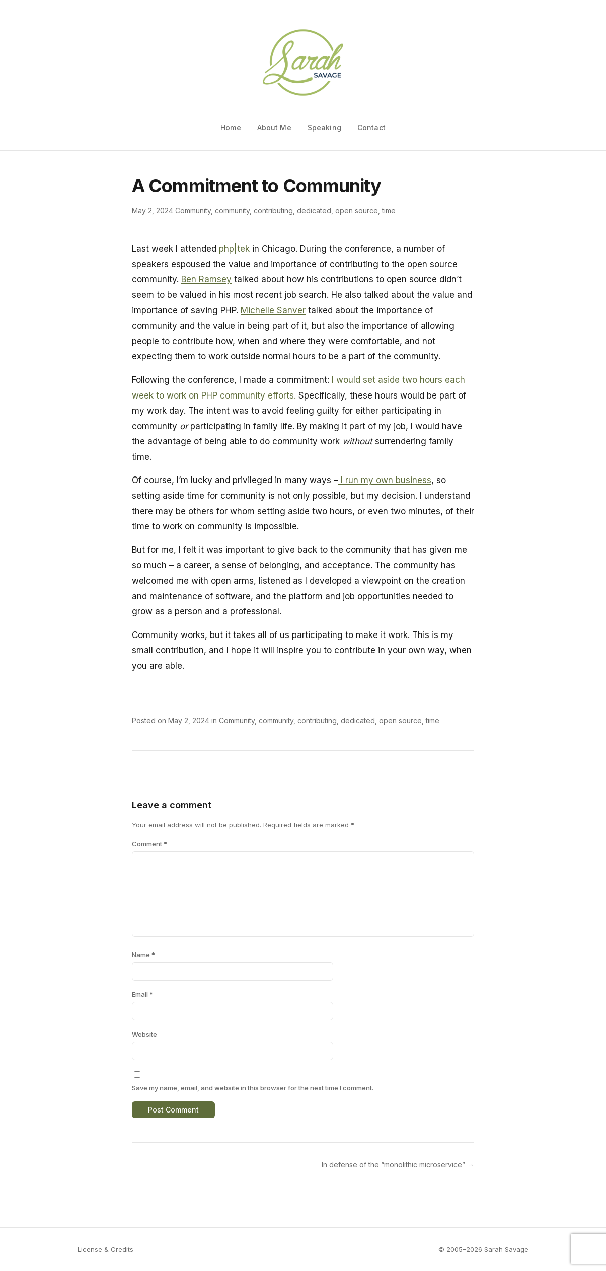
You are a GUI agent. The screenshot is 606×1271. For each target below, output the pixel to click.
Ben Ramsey (206, 279)
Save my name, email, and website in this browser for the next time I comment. (252, 1088)
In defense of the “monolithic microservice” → (398, 1164)
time (389, 210)
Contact (371, 127)
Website (144, 1034)
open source (356, 210)
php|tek (234, 249)
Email (142, 994)
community (232, 210)
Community (193, 210)
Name (143, 954)
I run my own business (384, 480)
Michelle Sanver (273, 310)
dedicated (314, 210)
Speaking (324, 127)
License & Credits (105, 1249)
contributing (273, 210)
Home (230, 127)
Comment (149, 844)
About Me (274, 127)
